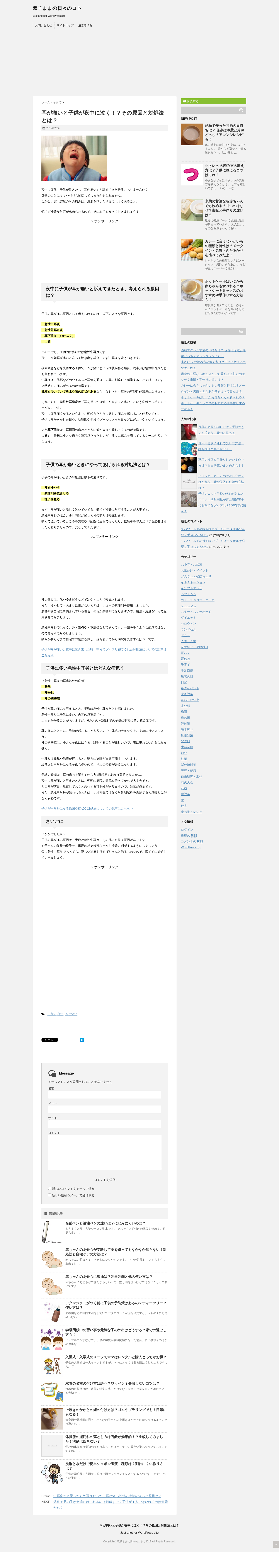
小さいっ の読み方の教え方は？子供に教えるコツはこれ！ (224, 170)
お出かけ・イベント (194, 570)
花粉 (184, 788)
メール (52, 1103)
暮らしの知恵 (190, 700)
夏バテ (185, 653)
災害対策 (187, 735)
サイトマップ (65, 25)
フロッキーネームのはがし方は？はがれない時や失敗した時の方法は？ (221, 481)
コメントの (192, 841)
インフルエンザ (191, 588)
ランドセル (188, 629)
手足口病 (187, 670)
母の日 (185, 717)
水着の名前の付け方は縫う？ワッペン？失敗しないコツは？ (112, 1383)
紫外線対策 (188, 764)
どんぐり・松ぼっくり (196, 576)
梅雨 (184, 711)
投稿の (189, 835)
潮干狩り (187, 729)
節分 (184, 753)
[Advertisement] (139, 63)
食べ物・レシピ (191, 811)
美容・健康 (188, 770)
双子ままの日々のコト (57, 8)
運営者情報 (85, 25)
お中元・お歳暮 (191, 564)
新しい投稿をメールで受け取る (73, 1195)
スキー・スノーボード (196, 611)
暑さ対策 (187, 694)
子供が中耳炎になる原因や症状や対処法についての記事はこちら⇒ (87, 808)
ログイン (187, 829)
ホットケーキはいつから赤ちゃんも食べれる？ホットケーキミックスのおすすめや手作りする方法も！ (224, 291)
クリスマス (188, 606)
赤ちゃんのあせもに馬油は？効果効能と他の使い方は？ (109, 1277)
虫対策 (185, 794)
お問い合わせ (43, 25)
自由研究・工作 (191, 776)
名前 (51, 1088)
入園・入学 (188, 641)
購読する (191, 101)
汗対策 (185, 723)
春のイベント (190, 688)
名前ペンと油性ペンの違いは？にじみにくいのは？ (105, 1223)
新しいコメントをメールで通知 (73, 1188)
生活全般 (187, 747)
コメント (54, 1132)
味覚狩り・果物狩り (194, 647)
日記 (184, 682)
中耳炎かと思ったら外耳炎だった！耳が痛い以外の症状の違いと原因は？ (107, 1496)
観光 (184, 806)
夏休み (185, 659)
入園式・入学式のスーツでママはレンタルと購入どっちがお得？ (116, 1357)
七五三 (185, 635)
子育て (51, 1014)
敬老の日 (187, 676)
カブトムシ (188, 594)
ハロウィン (188, 623)
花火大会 (187, 782)
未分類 (185, 706)
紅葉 (184, 759)
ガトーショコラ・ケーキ (197, 600)
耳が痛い (71, 1014)
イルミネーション (193, 582)
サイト (52, 1118)
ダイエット (188, 617)
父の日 (185, 741)
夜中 (60, 1014)
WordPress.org (191, 847)
